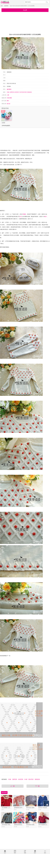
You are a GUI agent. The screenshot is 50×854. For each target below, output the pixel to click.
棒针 (8, 100)
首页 (5, 852)
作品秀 (25, 10)
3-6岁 (20, 92)
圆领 (10, 97)
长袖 (8, 92)
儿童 (8, 95)
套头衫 (8, 103)
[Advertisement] (25, 23)
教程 (15, 852)
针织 (20, 216)
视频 (25, 852)
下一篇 (37, 786)
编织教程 (6, 5)
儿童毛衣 (11, 92)
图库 (35, 852)
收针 (45, 216)
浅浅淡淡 (29, 92)
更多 (45, 852)
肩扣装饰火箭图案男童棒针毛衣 (34, 824)
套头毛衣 (24, 92)
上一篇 (12, 786)
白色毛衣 (16, 92)
